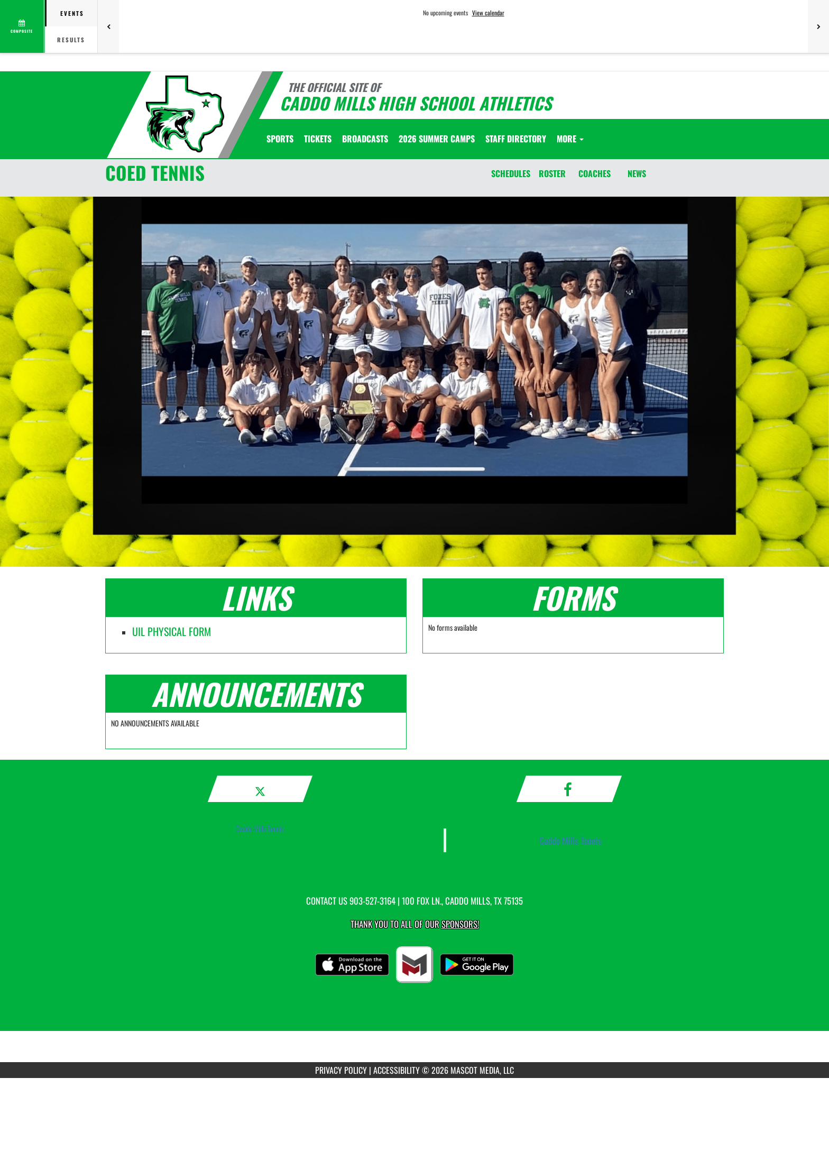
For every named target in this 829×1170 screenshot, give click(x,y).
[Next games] (818, 26)
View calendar (488, 12)
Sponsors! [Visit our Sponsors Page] (460, 924)
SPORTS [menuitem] (279, 138)
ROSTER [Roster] (552, 173)
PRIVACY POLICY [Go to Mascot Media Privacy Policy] (341, 1070)
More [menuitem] (570, 138)
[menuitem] (318, 138)
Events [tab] (72, 13)
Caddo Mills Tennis (260, 828)
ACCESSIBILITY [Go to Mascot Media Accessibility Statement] (396, 1070)
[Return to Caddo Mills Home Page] (185, 114)
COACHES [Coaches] (594, 173)
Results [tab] (71, 39)
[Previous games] (108, 26)
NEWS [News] (637, 173)
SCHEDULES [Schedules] (510, 173)
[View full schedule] (22, 26)
